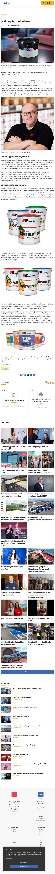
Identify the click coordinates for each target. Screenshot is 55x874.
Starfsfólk (40, 812)
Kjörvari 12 (4, 304)
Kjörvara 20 (14, 253)
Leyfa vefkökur (34, 866)
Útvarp (14, 843)
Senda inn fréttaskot (40, 821)
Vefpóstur (40, 816)
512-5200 (42, 801)
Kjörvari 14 (16, 195)
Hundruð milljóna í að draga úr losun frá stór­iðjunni (28, 726)
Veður (40, 839)
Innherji (41, 830)
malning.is (9, 364)
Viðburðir (40, 837)
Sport (14, 834)
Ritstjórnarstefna (40, 808)
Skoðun (14, 839)
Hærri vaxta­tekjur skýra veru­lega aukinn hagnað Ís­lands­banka (31, 764)
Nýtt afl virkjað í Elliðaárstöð (12, 618)
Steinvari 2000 (27, 314)
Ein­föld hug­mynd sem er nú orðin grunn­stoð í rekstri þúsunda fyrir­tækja (39, 595)
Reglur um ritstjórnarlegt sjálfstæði (14, 802)
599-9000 (15, 811)
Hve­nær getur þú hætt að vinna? (40, 447)
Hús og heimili (5, 368)
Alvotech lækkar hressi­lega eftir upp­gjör (24, 745)
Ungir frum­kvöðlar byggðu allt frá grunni (25, 707)
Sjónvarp (14, 841)
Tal (41, 847)
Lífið (14, 837)
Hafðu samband (41, 805)
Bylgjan (41, 841)
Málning (3, 81)
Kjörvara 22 (29, 306)
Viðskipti (14, 832)
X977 (40, 845)
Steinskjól (10, 311)
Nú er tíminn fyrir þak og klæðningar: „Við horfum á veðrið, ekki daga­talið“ (38, 569)
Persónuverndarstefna (14, 805)
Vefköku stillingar (14, 866)
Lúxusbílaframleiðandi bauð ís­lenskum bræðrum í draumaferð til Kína (13, 543)
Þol (45, 359)
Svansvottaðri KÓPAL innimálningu (34, 81)
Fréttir (14, 830)
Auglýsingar (41, 803)
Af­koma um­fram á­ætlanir (20, 754)
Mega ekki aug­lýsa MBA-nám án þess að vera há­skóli (28, 773)
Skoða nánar (9, 862)
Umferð (41, 814)
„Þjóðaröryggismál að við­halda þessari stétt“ (26, 735)
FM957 (41, 843)
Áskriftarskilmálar (40, 810)
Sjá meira (27, 672)
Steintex (3, 311)
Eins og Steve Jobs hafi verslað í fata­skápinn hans (27, 688)
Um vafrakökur (41, 819)
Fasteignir (40, 832)
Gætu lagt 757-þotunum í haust (22, 697)
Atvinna (41, 834)
